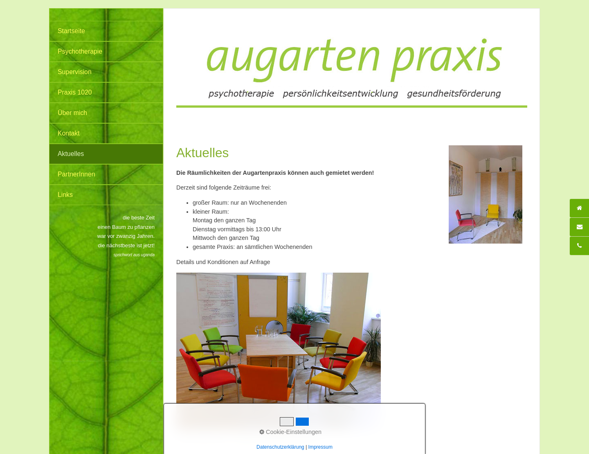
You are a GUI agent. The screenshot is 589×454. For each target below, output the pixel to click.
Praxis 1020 (75, 92)
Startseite (71, 30)
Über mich (72, 112)
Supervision (75, 71)
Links (65, 194)
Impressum (306, 438)
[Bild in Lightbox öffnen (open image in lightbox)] (278, 351)
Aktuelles (71, 153)
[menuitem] (106, 31)
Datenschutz (276, 438)
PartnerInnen (76, 174)
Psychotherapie (80, 51)
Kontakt (69, 133)
